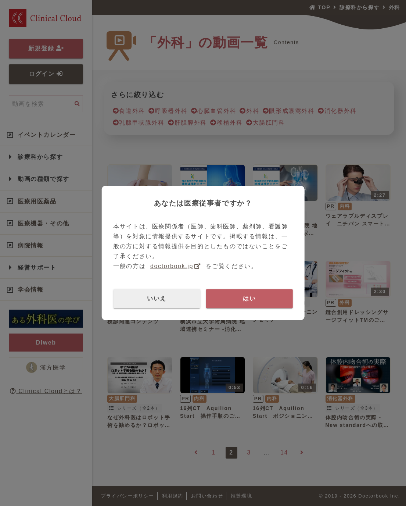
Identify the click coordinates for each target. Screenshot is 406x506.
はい (249, 298)
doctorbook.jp (171, 266)
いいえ (156, 298)
